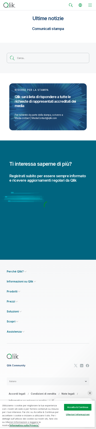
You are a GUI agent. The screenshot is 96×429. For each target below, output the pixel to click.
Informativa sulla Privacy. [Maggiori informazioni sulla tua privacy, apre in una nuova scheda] (24, 425)
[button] (48, 381)
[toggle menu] (90, 5)
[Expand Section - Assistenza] (16, 331)
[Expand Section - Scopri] (12, 321)
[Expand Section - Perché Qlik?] (17, 271)
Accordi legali (17, 393)
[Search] (70, 5)
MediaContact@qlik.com (44, 118)
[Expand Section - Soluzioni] (14, 311)
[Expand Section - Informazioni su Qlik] (21, 281)
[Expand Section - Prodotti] (13, 291)
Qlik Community (16, 365)
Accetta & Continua (77, 407)
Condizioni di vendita (43, 393)
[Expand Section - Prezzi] (12, 301)
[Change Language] (80, 5)
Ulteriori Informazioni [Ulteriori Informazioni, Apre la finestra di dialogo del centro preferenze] (78, 414)
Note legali (68, 393)
